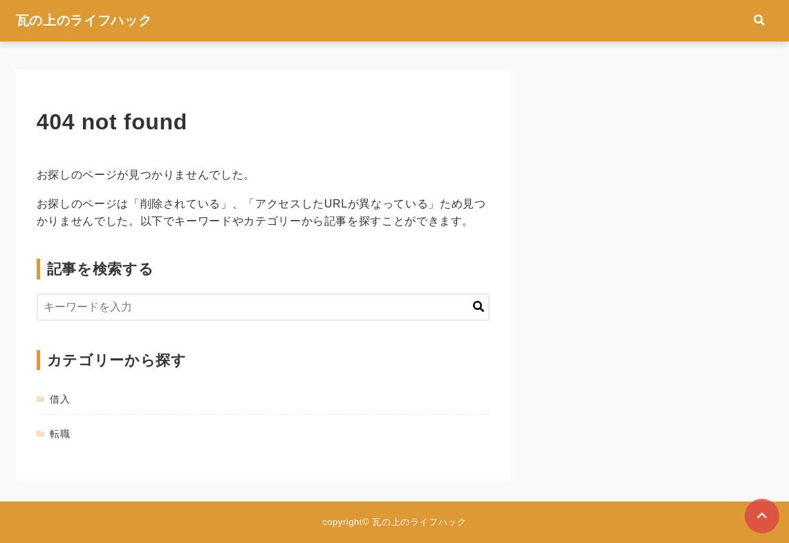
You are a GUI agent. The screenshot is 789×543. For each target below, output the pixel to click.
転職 (60, 433)
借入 (60, 399)
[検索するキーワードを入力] (263, 307)
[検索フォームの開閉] (759, 21)
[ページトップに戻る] (762, 516)
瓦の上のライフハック (83, 20)
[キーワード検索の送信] (478, 307)
